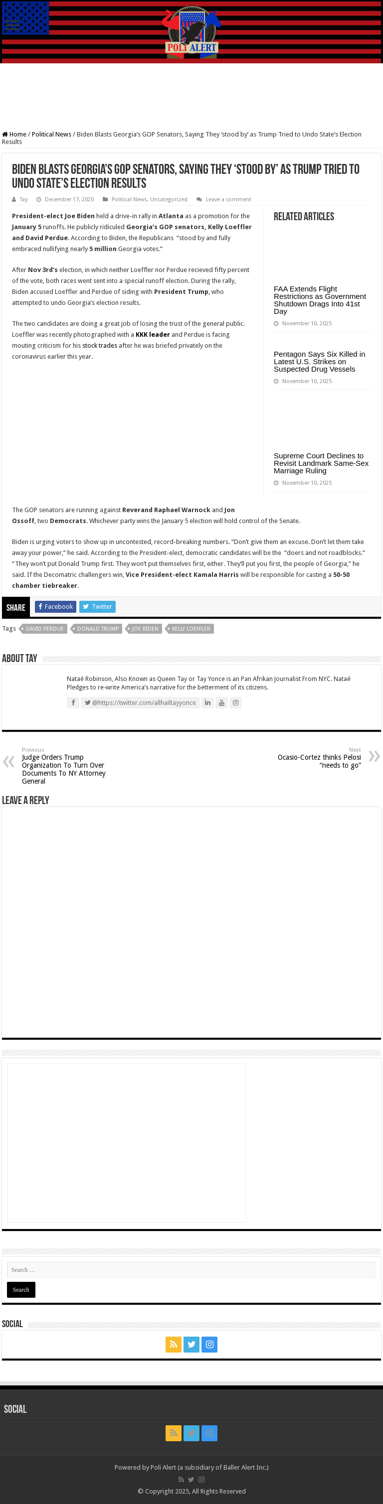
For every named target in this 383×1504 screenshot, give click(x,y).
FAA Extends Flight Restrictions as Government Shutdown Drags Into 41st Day (320, 299)
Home (14, 134)
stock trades (99, 345)
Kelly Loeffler (191, 629)
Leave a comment (228, 199)
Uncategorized (169, 199)
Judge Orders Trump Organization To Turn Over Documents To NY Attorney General (73, 766)
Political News (51, 134)
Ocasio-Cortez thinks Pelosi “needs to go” (310, 758)
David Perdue (45, 629)
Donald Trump (98, 629)
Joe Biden (145, 629)
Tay (23, 199)
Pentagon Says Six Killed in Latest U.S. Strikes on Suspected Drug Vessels (319, 361)
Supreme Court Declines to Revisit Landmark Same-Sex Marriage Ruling (321, 463)
